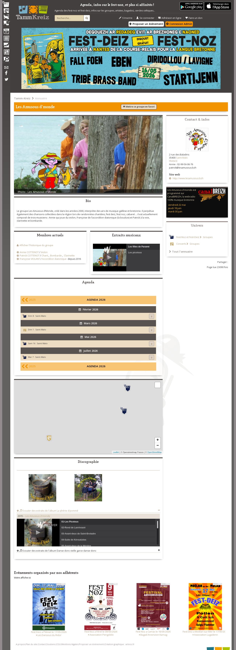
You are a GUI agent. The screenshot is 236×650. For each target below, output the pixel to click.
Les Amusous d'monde (37, 516)
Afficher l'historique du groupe (36, 245)
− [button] (157, 446)
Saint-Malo (40, 315)
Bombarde (56, 255)
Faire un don (193, 18)
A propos (20, 644)
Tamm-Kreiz (22, 98)
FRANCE (173, 161)
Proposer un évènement (146, 24)
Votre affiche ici (22, 577)
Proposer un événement (91, 644)
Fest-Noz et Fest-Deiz (187, 237)
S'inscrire (125, 18)
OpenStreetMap (154, 452)
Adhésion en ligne (169, 18)
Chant (44, 255)
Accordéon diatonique (54, 258)
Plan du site (31, 644)
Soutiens (50, 644)
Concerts (181, 243)
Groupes (207, 237)
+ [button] (157, 440)
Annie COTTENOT (29, 252)
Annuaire (41, 98)
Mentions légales (69, 644)
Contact (42, 644)
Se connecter (145, 18)
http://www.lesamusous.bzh (187, 178)
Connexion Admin (179, 24)
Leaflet (116, 452)
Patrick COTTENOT (29, 255)
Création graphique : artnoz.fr (119, 644)
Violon (44, 252)
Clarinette (69, 255)
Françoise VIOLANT (30, 258)
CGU (58, 644)
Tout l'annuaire (181, 251)
